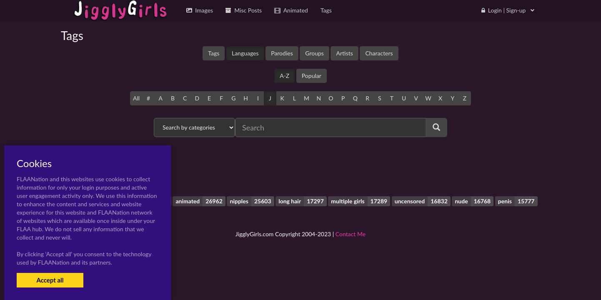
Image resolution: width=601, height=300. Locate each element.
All (136, 98)
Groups (314, 53)
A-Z (284, 75)
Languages (245, 53)
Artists (344, 53)
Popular (311, 75)
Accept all (49, 280)
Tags (213, 53)
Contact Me (351, 234)
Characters (379, 53)
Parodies (282, 53)
